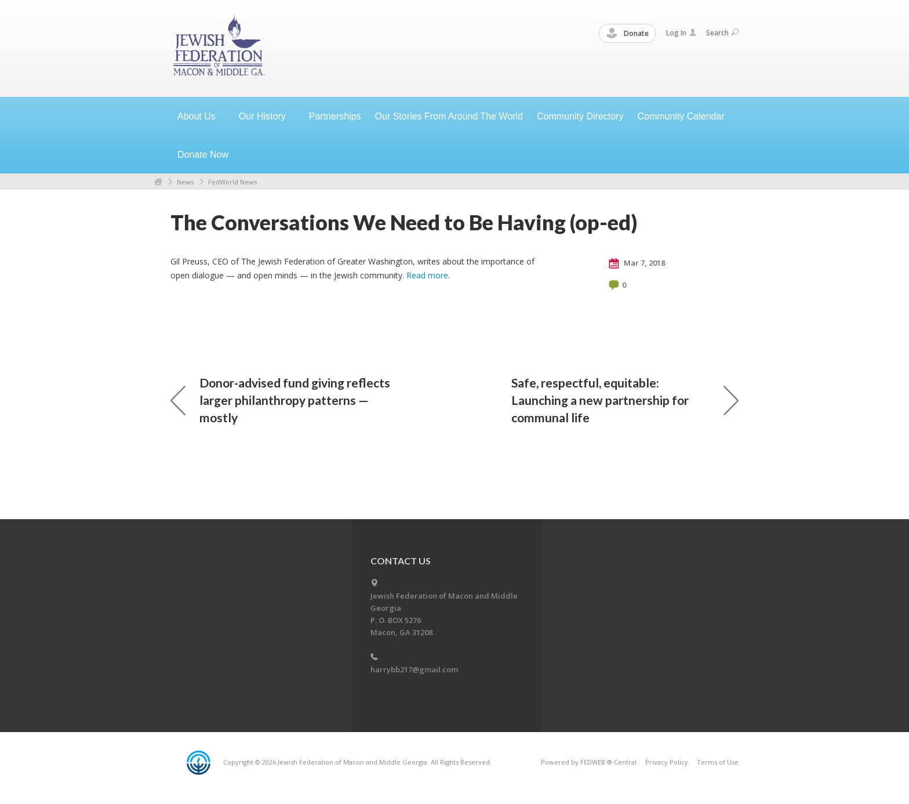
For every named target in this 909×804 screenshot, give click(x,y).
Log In (681, 33)
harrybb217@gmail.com (414, 669)
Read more (427, 275)
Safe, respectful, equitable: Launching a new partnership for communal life (625, 400)
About (201, 116)
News (185, 182)
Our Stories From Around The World (449, 116)
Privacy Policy (666, 762)
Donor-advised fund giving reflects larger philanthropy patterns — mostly (280, 400)
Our (267, 116)
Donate (628, 33)
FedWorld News (232, 182)
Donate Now (202, 155)
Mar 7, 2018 (637, 263)
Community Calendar (680, 116)
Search (722, 33)
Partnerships (335, 116)
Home (158, 182)
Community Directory (580, 116)
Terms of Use (718, 762)
